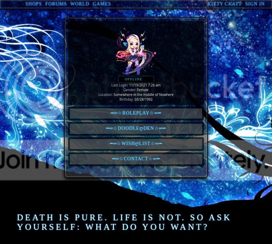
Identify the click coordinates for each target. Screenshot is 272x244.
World (79, 3)
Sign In (255, 3)
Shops (33, 3)
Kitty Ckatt (225, 3)
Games (102, 3)
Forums (56, 3)
